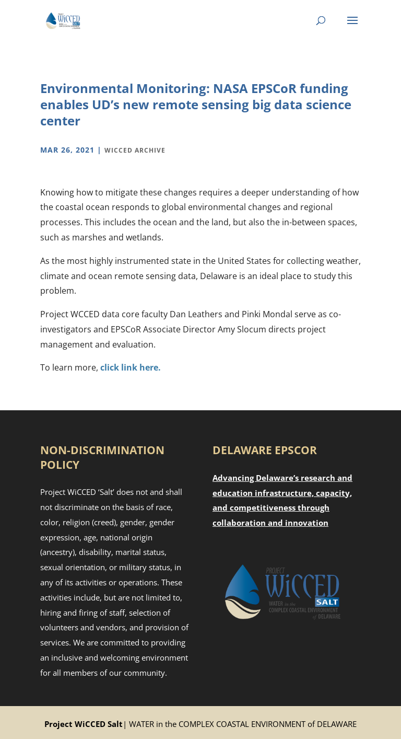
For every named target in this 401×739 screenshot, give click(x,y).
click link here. (130, 367)
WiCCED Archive (135, 150)
